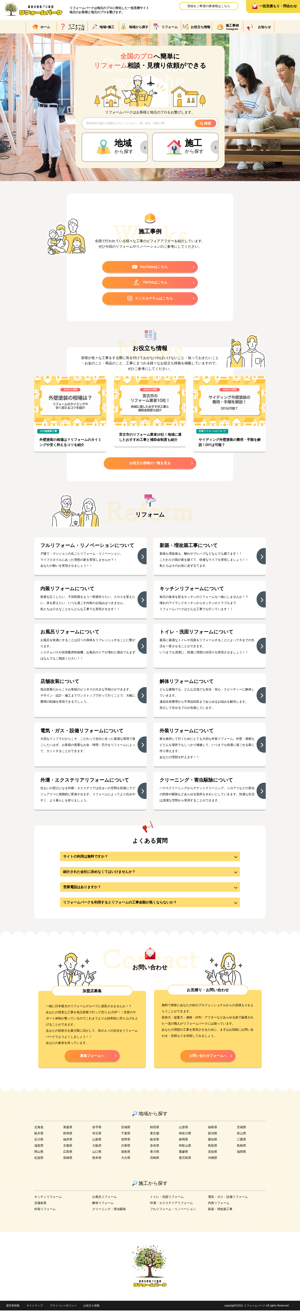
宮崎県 (154, 1159)
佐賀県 (38, 1159)
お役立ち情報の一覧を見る (150, 464)
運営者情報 (13, 1307)
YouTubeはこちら (150, 267)
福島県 (212, 1128)
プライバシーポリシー (63, 1307)
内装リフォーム (218, 1204)
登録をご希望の (208, 6)
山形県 (183, 1128)
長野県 (125, 1141)
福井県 (67, 1141)
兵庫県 (125, 1147)
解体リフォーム (103, 1204)
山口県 (96, 1153)
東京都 (154, 1134)
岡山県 (38, 1153)
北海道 (38, 1128)
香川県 (154, 1153)
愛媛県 (183, 1153)
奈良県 (154, 1147)
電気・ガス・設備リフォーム (228, 1198)
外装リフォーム (45, 1210)
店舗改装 (40, 1204)
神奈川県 (185, 1134)
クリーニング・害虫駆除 (109, 1210)
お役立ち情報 (91, 1307)
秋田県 (154, 1128)
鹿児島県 (185, 1159)
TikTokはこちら (150, 282)
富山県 (241, 1134)
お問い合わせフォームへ (208, 1057)
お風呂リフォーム (104, 1198)
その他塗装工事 (48, 432)
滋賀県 (38, 1147)
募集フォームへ (92, 1057)
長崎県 (67, 1159)
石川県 (38, 1141)
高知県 (212, 1153)
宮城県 (125, 1128)
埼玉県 (96, 1134)
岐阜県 (154, 1141)
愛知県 (212, 1141)
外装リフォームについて (212, 432)
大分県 (125, 1159)
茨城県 (241, 1128)
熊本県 (96, 1159)
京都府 (67, 1147)
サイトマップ (35, 1307)
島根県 (241, 1147)
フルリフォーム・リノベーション (173, 1210)
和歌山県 (185, 1147)
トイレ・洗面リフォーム (167, 1198)
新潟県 (212, 1134)
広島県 (67, 1153)
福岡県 (241, 1153)
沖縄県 (212, 1159)
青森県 (67, 1128)
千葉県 (125, 1134)
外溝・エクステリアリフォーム (171, 1204)
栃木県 (38, 1134)
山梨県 (96, 1141)
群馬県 (67, 1134)
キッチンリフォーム (48, 1198)
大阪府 (96, 1147)
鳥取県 (212, 1147)
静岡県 (183, 1141)
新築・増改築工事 (220, 1210)
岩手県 (96, 1128)
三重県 (241, 1141)
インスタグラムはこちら (150, 298)
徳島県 (125, 1153)
